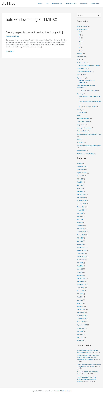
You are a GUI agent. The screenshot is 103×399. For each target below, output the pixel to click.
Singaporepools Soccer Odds (87, 109)
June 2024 (80, 218)
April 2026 (80, 165)
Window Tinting (81, 153)
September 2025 (82, 175)
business (79, 53)
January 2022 (81, 284)
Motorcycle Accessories (84, 130)
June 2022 (80, 268)
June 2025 (80, 184)
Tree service (82, 114)
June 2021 (80, 299)
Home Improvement (83, 121)
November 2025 (82, 169)
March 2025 (80, 193)
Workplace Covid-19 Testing (85, 156)
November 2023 (82, 234)
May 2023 (80, 243)
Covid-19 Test (81, 77)
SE (79, 47)
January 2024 (81, 231)
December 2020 (82, 318)
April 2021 (80, 305)
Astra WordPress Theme (64, 391)
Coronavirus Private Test (84, 74)
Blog (50, 4)
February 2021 (81, 311)
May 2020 (80, 339)
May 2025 (80, 187)
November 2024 (82, 206)
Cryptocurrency (81, 80)
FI (79, 35)
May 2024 (80, 221)
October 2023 (81, 237)
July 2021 (80, 296)
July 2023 (80, 240)
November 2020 (82, 321)
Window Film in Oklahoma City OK (89, 65)
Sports (79, 141)
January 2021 (81, 315)
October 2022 (81, 256)
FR (79, 38)
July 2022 (80, 265)
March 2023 (80, 246)
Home (44, 4)
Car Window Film (82, 63)
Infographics (84, 4)
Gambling (80, 96)
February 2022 (81, 280)
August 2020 (81, 330)
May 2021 (80, 302)
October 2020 (81, 324)
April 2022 (80, 274)
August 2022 (81, 262)
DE (79, 32)
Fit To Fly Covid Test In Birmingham (87, 93)
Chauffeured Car (82, 71)
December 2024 (82, 203)
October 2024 (81, 209)
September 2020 (82, 327)
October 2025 (81, 172)
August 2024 (81, 212)
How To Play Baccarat (83, 124)
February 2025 (81, 197)
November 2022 (82, 252)
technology (80, 144)
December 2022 (82, 249)
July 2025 (80, 181)
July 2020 (80, 333)
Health (79, 117)
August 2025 (81, 178)
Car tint (79, 60)
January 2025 (81, 200)
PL (79, 44)
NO (80, 41)
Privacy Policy (95, 4)
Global (79, 112)
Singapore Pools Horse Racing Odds (90, 98)
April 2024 (80, 224)
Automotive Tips (60, 4)
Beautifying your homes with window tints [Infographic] (35, 32)
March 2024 (80, 228)
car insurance (81, 57)
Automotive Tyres (72, 4)
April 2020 (80, 342)
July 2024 (80, 215)
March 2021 (80, 308)
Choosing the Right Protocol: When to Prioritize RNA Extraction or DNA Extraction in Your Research (88, 359)
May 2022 (80, 271)
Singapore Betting (82, 133)
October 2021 (81, 290)
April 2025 (80, 190)
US (79, 50)
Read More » (10, 51)
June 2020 (80, 336)
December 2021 (82, 287)
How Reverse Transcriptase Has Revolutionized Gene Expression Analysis (86, 381)
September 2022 (82, 259)
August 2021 (81, 293)
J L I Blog (8, 4)
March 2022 (80, 277)
